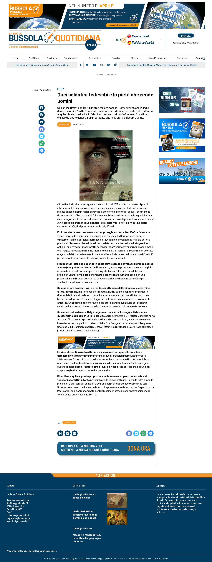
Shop (133, 58)
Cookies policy (28, 550)
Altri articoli (106, 475)
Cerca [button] (200, 58)
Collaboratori (71, 58)
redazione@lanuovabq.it (18, 515)
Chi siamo (34, 58)
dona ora (186, 35)
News (140, 36)
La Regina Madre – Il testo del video (84, 496)
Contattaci (182, 58)
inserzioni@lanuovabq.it (18, 521)
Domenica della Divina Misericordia (149, 65)
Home (15, 58)
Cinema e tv (111, 74)
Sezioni (51, 58)
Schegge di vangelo (27, 65)
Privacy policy (13, 550)
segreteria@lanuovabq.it (18, 518)
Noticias (143, 42)
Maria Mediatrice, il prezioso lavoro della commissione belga (85, 514)
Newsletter (186, 43)
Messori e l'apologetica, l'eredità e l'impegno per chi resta (87, 538)
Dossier (116, 58)
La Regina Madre (82, 528)
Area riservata (156, 58)
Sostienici (94, 58)
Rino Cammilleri (42, 89)
